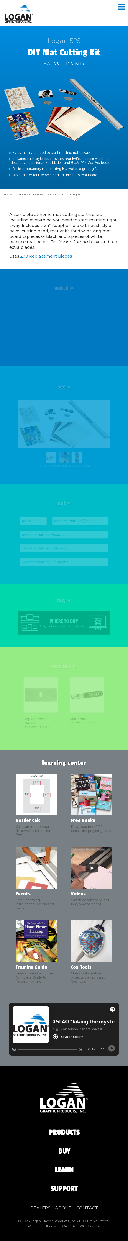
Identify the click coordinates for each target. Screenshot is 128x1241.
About (63, 1207)
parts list (30, 521)
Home (8, 194)
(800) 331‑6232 (89, 1226)
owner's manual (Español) (45, 535)
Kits (50, 194)
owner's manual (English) (75, 521)
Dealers (40, 1207)
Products (20, 194)
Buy (64, 1151)
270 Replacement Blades (46, 256)
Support (64, 1189)
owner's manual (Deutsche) (46, 561)
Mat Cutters (37, 194)
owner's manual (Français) (45, 548)
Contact (87, 1207)
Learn (64, 1170)
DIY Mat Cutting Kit (68, 194)
